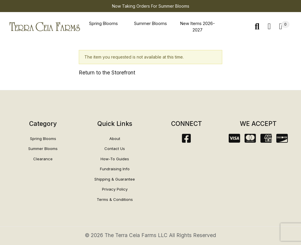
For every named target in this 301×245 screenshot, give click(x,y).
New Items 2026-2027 (197, 26)
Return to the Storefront (107, 72)
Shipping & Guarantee (114, 179)
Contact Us (114, 148)
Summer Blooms (150, 23)
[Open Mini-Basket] (284, 26)
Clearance (43, 158)
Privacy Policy (115, 189)
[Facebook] (186, 140)
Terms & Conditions (115, 199)
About (114, 138)
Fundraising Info (115, 168)
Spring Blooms (103, 23)
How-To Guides (115, 158)
